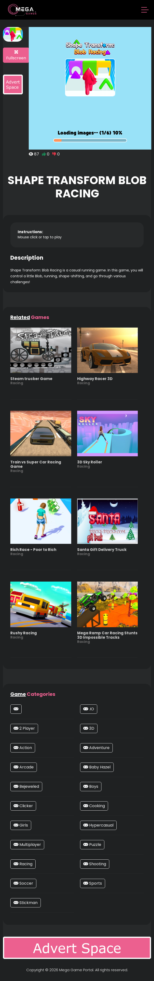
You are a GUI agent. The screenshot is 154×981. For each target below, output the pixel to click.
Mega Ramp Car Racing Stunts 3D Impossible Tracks (107, 637)
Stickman (26, 902)
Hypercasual (98, 825)
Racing (23, 864)
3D (88, 728)
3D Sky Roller (89, 464)
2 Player (24, 728)
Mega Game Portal (76, 969)
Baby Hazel (97, 767)
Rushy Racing (23, 634)
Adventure (96, 748)
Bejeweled (26, 786)
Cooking (94, 806)
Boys (90, 786)
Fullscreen (16, 55)
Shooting (94, 864)
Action (23, 748)
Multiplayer (27, 844)
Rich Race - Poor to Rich (33, 551)
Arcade (24, 767)
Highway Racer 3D (94, 380)
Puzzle (92, 844)
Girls (21, 825)
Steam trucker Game (31, 380)
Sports (92, 883)
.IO (88, 709)
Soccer (23, 883)
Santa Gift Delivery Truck (101, 551)
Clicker (23, 806)
